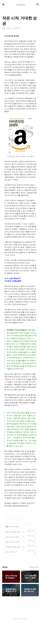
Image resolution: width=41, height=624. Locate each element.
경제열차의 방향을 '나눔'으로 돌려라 (14, 547)
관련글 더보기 (34, 567)
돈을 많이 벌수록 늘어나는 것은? (14, 542)
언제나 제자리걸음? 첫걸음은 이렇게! (14, 532)
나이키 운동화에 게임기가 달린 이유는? (14, 537)
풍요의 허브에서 (10, 552)
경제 (7, 526)
